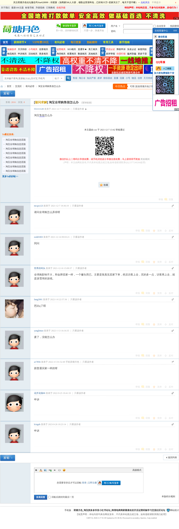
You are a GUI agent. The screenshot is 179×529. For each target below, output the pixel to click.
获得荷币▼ (20, 42)
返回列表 (172, 457)
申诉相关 (22, 53)
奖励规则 (145, 159)
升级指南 (40, 7)
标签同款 (142, 49)
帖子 (57, 78)
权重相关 (71, 53)
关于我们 (5, 7)
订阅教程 (50, 7)
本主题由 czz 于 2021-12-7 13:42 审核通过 (104, 129)
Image (45, 470)
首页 (9, 86)
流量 (122, 78)
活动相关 (32, 53)
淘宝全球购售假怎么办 (49, 86)
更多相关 (43, 53)
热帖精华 (92, 42)
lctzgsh (37, 424)
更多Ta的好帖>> (10, 176)
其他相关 (92, 53)
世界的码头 (39, 268)
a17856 (37, 362)
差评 (99, 78)
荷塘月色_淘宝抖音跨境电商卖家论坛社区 (1, 86)
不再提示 (156, 2)
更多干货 (142, 53)
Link (50, 470)
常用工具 (108, 42)
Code (59, 470)
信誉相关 (43, 49)
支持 (159, 230)
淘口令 (82, 78)
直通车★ (82, 49)
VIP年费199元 (40, 42)
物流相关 (11, 53)
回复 (171, 199)
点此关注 (145, 2)
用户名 (114, 26)
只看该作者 (78, 109)
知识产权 (91, 78)
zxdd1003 (38, 237)
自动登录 (159, 26)
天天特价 (22, 49)
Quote (55, 470)
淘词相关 (61, 53)
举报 (161, 199)
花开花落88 (39, 393)
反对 (171, 230)
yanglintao (39, 330)
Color (41, 470)
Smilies (64, 470)
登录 (84, 482)
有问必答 (59, 42)
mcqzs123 (38, 205)
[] (41, 102)
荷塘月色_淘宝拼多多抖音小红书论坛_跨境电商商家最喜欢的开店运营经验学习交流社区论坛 (119, 510)
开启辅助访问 (123, 7)
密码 (113, 31)
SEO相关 (71, 49)
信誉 (140, 78)
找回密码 (174, 26)
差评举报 (110, 53)
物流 (134, 78)
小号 (128, 78)
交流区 (18, 86)
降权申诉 (121, 49)
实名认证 (131, 49)
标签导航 (29, 7)
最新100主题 (17, 7)
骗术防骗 (131, 53)
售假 (75, 78)
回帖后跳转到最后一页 (61, 497)
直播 (116, 78)
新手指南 (124, 42)
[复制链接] (86, 102)
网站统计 (174, 510)
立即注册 (92, 482)
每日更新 (76, 42)
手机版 (67, 510)
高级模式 (136, 470)
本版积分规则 (168, 496)
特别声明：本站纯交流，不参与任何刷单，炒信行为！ (151, 7)
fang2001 (38, 299)
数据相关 (82, 53)
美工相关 (92, 49)
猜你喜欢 (107, 78)
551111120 (39, 109)
